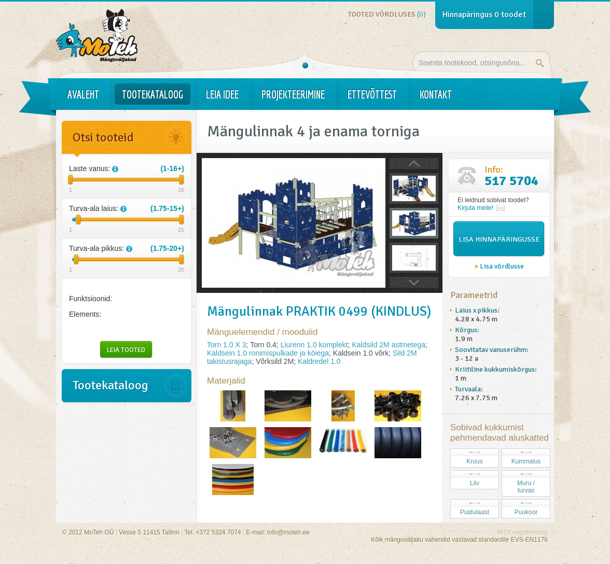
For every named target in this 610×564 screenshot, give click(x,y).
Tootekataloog (152, 94)
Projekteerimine (293, 94)
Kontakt (436, 94)
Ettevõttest (372, 94)
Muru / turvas (526, 487)
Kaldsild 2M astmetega (388, 345)
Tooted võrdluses (387, 14)
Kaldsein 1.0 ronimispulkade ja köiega (268, 353)
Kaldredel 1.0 (319, 361)
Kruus (474, 461)
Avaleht (83, 94)
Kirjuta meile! (475, 208)
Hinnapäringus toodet (484, 14)
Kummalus (526, 461)
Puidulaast (474, 512)
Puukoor (526, 512)
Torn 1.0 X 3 (226, 345)
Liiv (474, 483)
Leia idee (222, 94)
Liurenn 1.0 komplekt (314, 345)
